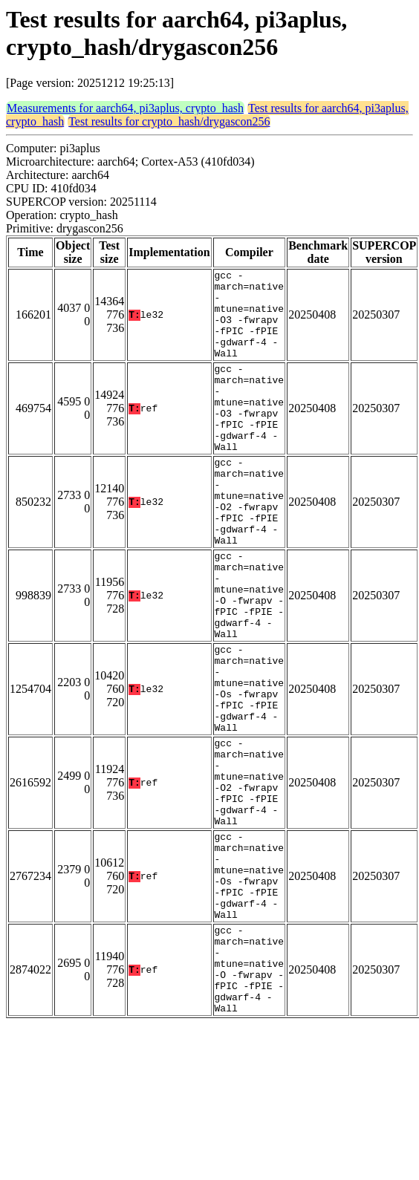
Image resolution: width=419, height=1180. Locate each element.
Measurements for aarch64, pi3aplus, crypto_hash (125, 108)
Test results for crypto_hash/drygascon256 (169, 121)
